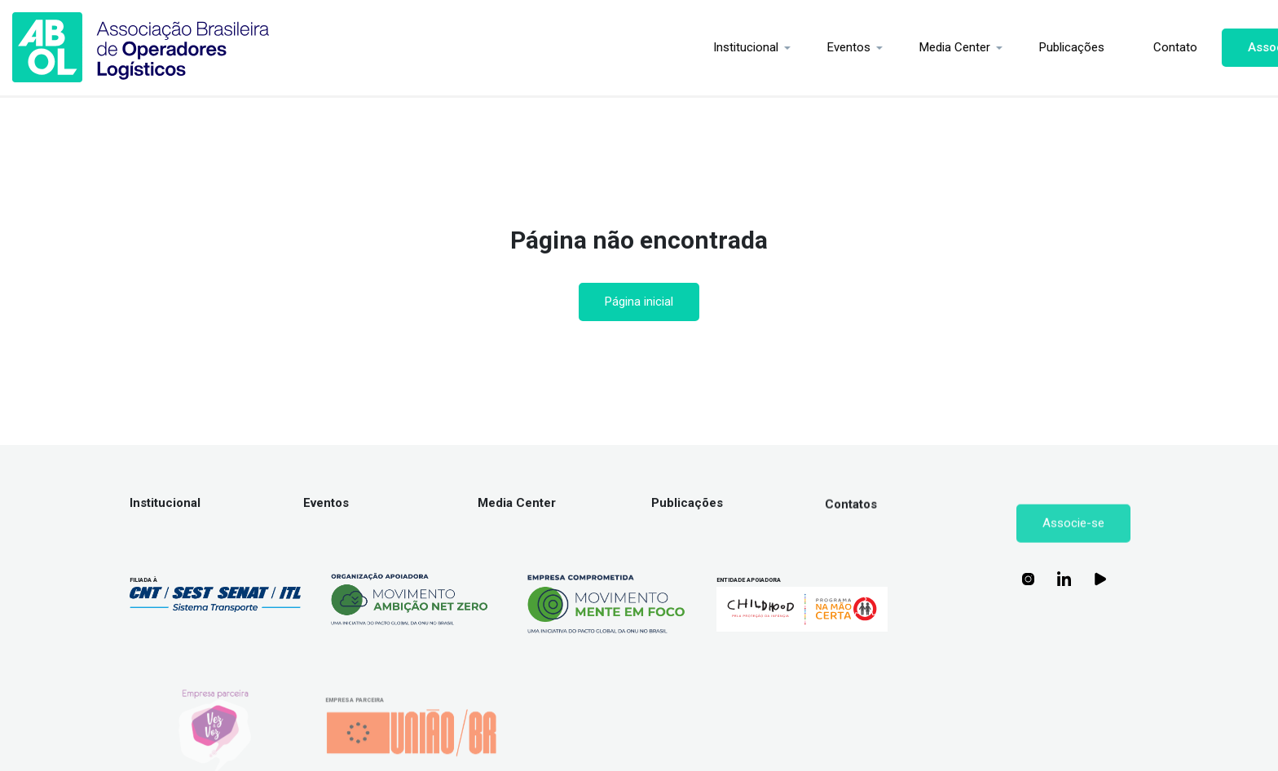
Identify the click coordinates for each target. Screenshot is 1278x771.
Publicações (998, 47)
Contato (1102, 47)
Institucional (672, 47)
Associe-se (1207, 47)
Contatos (851, 524)
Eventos (775, 47)
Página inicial (639, 301)
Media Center (881, 47)
